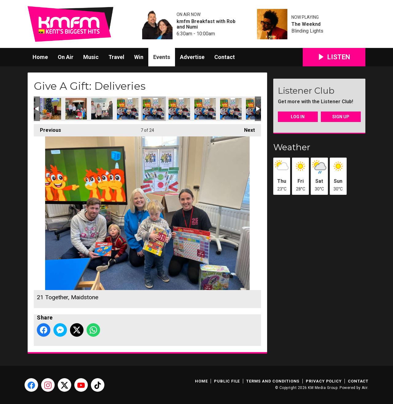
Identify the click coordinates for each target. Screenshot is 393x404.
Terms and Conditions (272, 381)
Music (91, 57)
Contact (224, 57)
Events (161, 57)
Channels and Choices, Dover (50, 109)
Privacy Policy (323, 381)
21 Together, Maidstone (127, 109)
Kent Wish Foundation (76, 109)
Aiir (365, 388)
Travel (116, 57)
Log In (298, 116)
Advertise (192, 57)
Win (138, 57)
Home (40, 57)
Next (246, 128)
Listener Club (306, 90)
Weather (291, 147)
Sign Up (340, 116)
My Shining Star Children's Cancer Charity (102, 109)
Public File (227, 381)
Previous (47, 128)
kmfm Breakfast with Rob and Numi (206, 24)
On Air (65, 57)
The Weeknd (306, 24)
